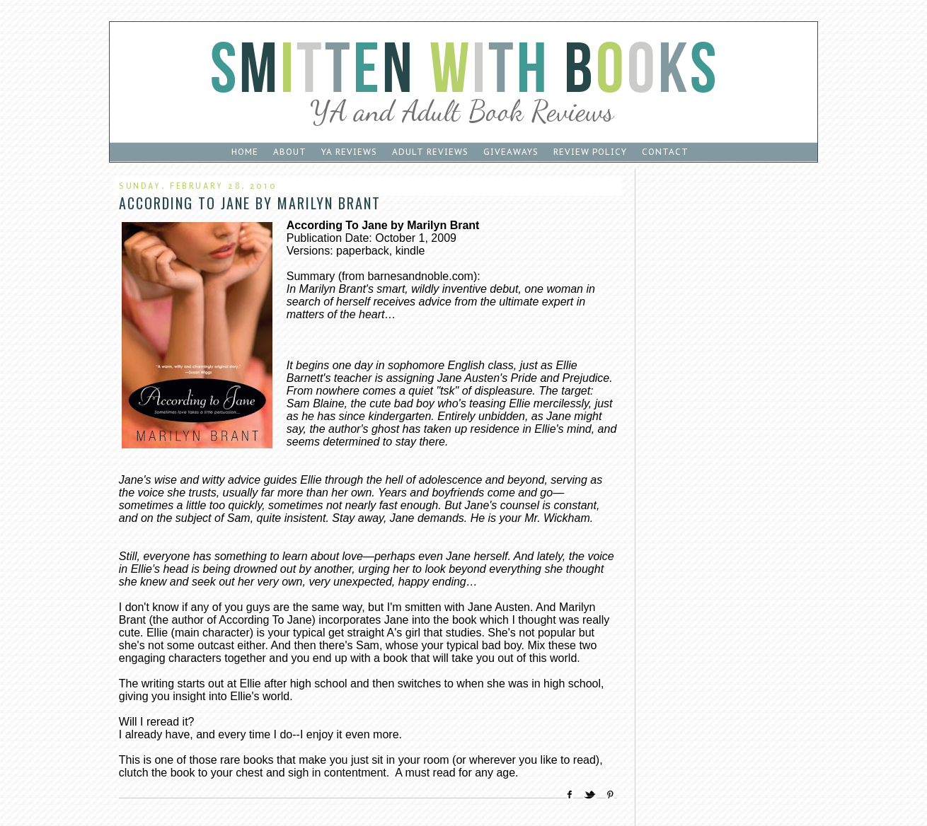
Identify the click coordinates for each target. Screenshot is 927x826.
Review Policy (590, 151)
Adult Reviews (430, 151)
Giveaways (511, 151)
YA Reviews (349, 151)
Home (244, 151)
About (289, 151)
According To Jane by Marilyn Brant (250, 203)
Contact (665, 151)
